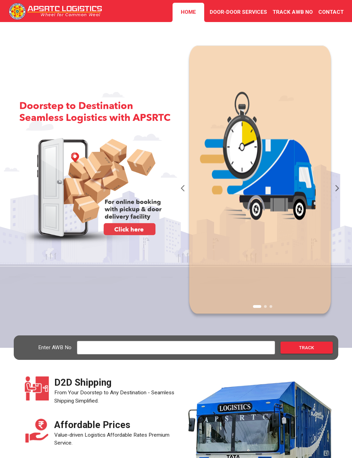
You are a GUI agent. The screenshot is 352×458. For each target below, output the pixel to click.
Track (306, 348)
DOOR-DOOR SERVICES (238, 12)
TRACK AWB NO (293, 12)
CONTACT (331, 12)
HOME (188, 12)
